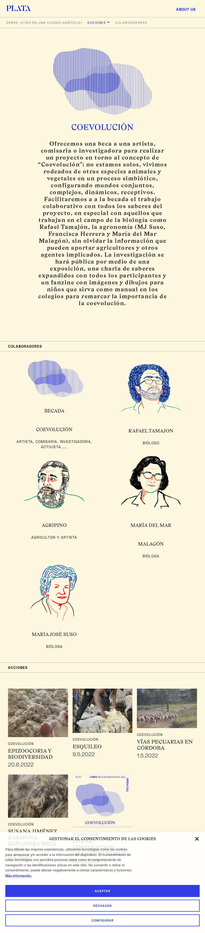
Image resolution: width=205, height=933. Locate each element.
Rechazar (102, 906)
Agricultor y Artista (54, 537)
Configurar (103, 920)
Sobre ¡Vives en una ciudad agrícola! (44, 23)
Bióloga (151, 556)
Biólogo (151, 442)
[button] (197, 838)
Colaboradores (131, 23)
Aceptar (103, 891)
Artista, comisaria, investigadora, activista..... (54, 444)
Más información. (18, 876)
